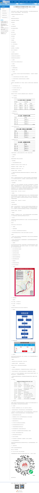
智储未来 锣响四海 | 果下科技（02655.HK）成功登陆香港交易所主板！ (4, 33)
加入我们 (20, 483)
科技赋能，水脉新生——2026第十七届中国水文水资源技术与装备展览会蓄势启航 (5, 29)
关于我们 (12, 483)
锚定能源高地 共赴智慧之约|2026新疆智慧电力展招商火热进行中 (5, 27)
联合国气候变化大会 (4, 17)
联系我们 (26, 483)
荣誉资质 (15, 483)
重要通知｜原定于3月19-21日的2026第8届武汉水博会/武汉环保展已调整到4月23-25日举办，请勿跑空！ (5, 25)
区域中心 (17, 483)
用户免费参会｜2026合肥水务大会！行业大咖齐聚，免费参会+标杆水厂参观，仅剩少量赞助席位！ (4, 22)
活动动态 (3, 8)
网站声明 (23, 483)
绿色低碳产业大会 (4, 15)
